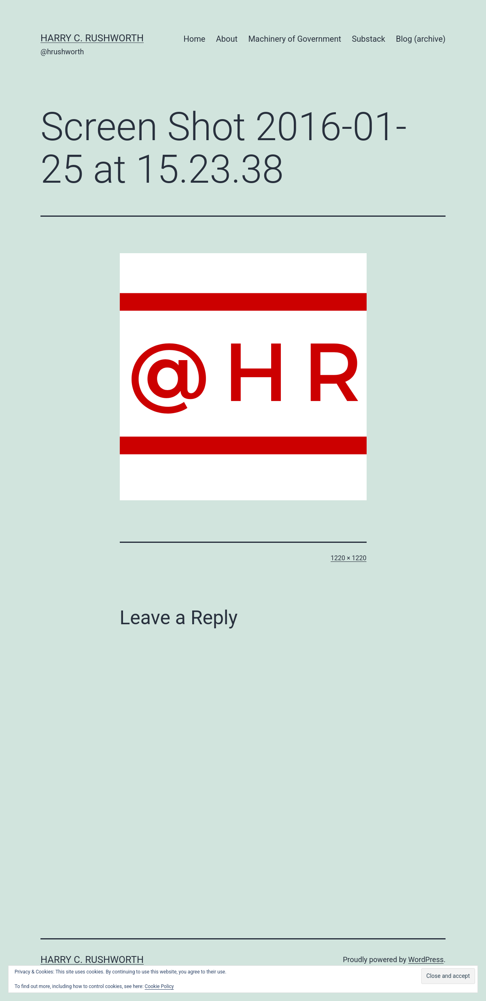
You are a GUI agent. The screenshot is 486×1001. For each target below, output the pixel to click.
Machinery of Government (294, 39)
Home (195, 39)
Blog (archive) (421, 39)
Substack (368, 39)
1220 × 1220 (348, 558)
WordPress (426, 959)
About (227, 39)
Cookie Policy (159, 986)
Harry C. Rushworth (92, 38)
